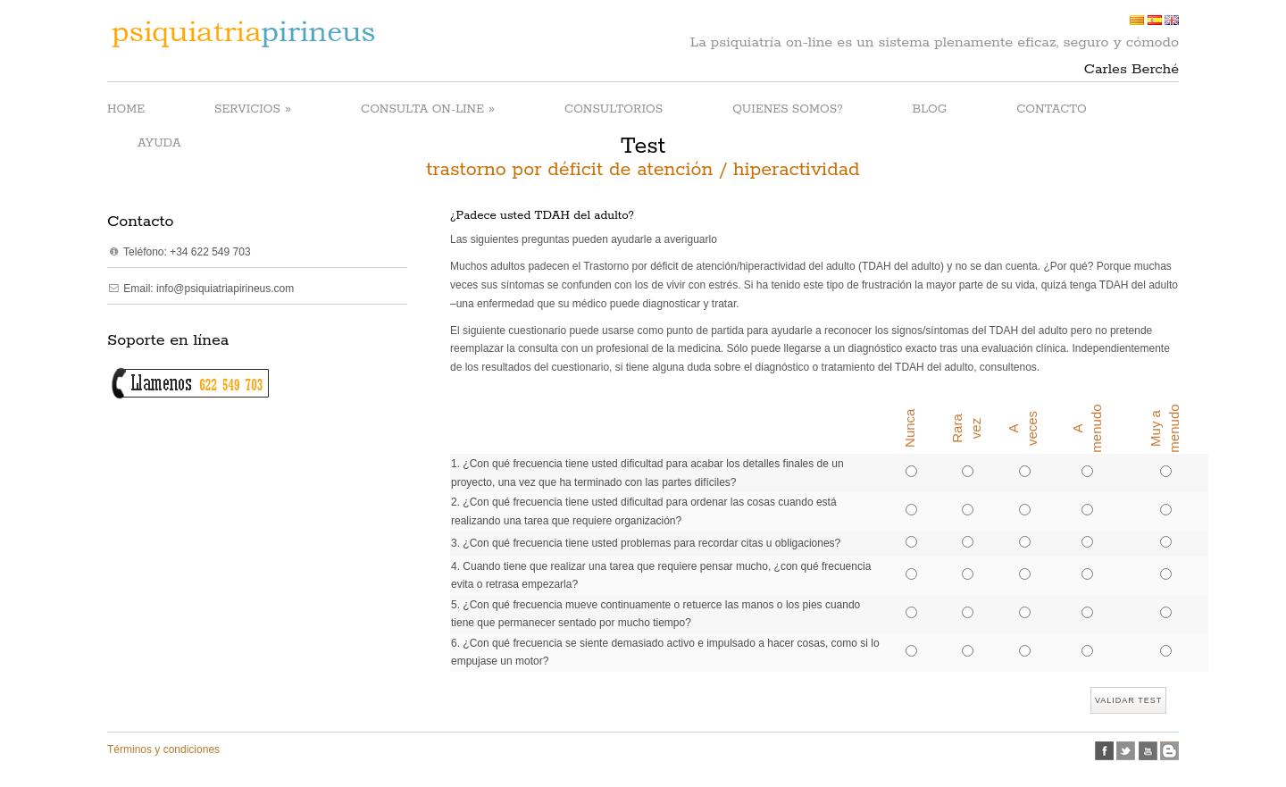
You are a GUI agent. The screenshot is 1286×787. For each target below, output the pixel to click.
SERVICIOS (252, 108)
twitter (1125, 750)
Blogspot (1169, 750)
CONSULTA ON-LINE (428, 108)
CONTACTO (1051, 109)
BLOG (930, 109)
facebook (1104, 750)
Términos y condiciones (163, 749)
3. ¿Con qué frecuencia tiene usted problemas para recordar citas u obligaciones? (645, 543)
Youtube (1148, 750)
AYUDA (159, 143)
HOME (126, 109)
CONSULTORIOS (613, 109)
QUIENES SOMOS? (787, 109)
